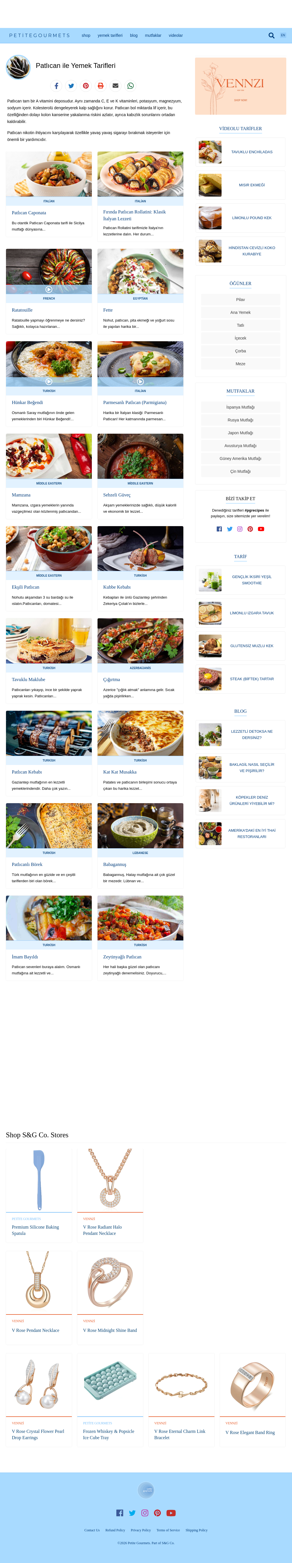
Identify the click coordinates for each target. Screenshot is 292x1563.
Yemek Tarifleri (110, 35)
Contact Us (92, 1529)
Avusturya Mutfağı (240, 447)
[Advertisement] (146, 14)
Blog (133, 35)
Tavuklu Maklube (28, 678)
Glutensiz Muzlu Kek (251, 648)
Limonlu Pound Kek (252, 219)
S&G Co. (168, 1542)
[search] (272, 35)
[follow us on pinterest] (250, 530)
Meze (240, 365)
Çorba (240, 352)
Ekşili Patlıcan (25, 586)
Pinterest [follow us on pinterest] (157, 1511)
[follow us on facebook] (219, 530)
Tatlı (240, 327)
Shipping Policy (197, 1529)
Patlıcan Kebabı (26, 770)
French (49, 297)
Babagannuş (114, 863)
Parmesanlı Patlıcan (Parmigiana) (133, 401)
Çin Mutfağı (240, 473)
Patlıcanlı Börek (26, 863)
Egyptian (140, 297)
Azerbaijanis (140, 667)
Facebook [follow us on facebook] (119, 1511)
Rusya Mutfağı (240, 421)
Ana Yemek (240, 314)
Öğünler (240, 285)
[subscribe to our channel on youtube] (261, 530)
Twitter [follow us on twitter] (132, 1511)
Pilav (240, 301)
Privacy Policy (141, 1529)
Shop (86, 35)
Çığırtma (111, 678)
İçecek (240, 340)
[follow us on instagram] (240, 530)
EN (283, 35)
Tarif (240, 558)
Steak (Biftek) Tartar (252, 682)
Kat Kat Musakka (119, 770)
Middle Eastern (49, 482)
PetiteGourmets (40, 35)
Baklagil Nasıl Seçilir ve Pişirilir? (252, 771)
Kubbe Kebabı (116, 586)
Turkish (49, 389)
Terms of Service (168, 1529)
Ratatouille (22, 309)
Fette (107, 309)
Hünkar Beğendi (27, 401)
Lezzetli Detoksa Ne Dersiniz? (252, 738)
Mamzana (21, 493)
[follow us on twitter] (230, 530)
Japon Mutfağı (240, 434)
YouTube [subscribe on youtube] (171, 1511)
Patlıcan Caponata (28, 212)
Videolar (176, 35)
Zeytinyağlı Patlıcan (121, 955)
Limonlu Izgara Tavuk (252, 615)
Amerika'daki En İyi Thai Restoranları (252, 838)
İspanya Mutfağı (240, 409)
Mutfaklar (153, 35)
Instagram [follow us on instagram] (144, 1511)
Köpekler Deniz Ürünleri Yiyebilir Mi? (252, 804)
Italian (48, 201)
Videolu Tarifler (240, 128)
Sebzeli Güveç (116, 493)
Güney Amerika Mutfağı (240, 460)
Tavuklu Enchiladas (252, 152)
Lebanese (140, 851)
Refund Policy (115, 1529)
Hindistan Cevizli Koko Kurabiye (252, 252)
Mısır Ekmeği (252, 185)
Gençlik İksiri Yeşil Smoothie (251, 581)
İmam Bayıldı (24, 955)
